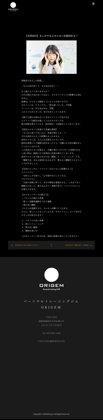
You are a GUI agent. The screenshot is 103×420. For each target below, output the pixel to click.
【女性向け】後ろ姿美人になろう (26, 246)
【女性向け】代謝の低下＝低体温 (76, 246)
